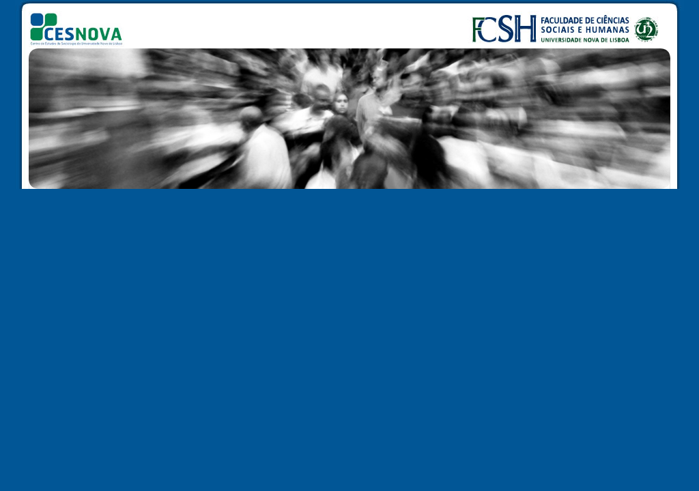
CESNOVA (82, 23)
